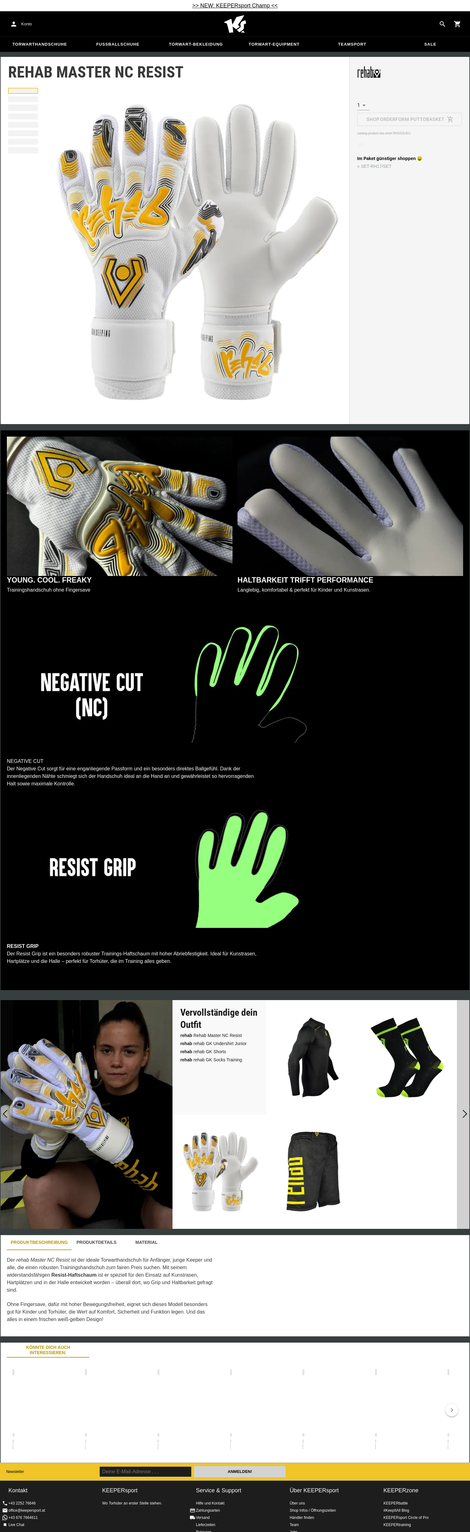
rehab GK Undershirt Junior (213, 1043)
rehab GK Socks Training (211, 1059)
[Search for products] (442, 24)
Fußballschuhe (117, 44)
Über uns (297, 1503)
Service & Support (218, 1490)
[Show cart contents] (457, 24)
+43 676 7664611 (23, 1517)
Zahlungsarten (208, 1510)
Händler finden (302, 1517)
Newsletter (15, 1471)
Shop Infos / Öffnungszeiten (313, 1510)
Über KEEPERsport (314, 1490)
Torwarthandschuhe (39, 44)
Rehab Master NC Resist (211, 1035)
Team (294, 1525)
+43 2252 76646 (22, 1503)
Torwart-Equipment (273, 44)
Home (235, 24)
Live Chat (16, 1525)
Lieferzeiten (205, 1525)
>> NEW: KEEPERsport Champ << (235, 6)
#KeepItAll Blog (396, 1510)
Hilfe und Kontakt (210, 1503)
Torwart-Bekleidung (196, 44)
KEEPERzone (400, 1490)
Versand (203, 1517)
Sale (430, 44)
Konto (26, 24)
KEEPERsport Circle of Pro (406, 1517)
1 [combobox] (358, 105)
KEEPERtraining (397, 1525)
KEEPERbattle (395, 1503)
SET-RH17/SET (376, 166)
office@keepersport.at (26, 1510)
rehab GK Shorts (203, 1051)
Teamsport (352, 44)
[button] (23, 91)
